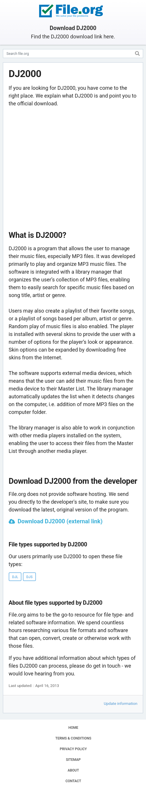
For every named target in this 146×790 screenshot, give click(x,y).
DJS (29, 577)
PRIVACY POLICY (73, 749)
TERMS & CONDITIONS (73, 738)
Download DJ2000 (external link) (60, 521)
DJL (15, 577)
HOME (73, 728)
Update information (120, 703)
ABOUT (73, 770)
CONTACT (73, 781)
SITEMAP (73, 760)
